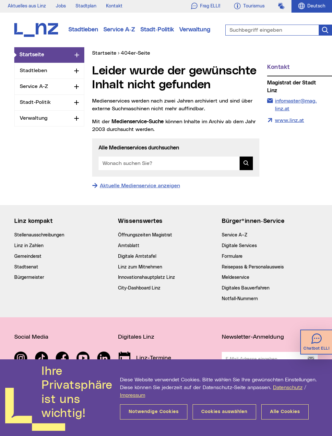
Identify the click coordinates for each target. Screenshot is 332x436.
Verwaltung (194, 30)
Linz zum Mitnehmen (140, 267)
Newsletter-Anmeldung (253, 337)
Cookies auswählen (224, 411)
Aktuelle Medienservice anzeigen (140, 185)
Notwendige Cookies (154, 411)
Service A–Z (234, 235)
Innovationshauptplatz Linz (146, 277)
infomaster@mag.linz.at (296, 104)
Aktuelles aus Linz (27, 6)
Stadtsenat (26, 267)
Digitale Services (239, 246)
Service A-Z (119, 30)
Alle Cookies (285, 411)
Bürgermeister (29, 277)
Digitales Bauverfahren (245, 288)
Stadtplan (86, 6)
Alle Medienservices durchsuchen (139, 147)
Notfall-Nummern (240, 299)
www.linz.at (289, 120)
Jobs (61, 6)
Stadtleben (83, 30)
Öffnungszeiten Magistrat (145, 235)
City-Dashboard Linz (139, 288)
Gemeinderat (28, 256)
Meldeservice (235, 277)
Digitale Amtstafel (137, 256)
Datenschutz (287, 387)
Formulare (232, 256)
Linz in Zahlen (28, 246)
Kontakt (114, 6)
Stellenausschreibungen (39, 235)
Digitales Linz (136, 337)
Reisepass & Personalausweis (253, 267)
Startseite (45, 54)
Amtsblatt (128, 246)
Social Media (31, 337)
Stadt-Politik (157, 30)
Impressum (132, 395)
